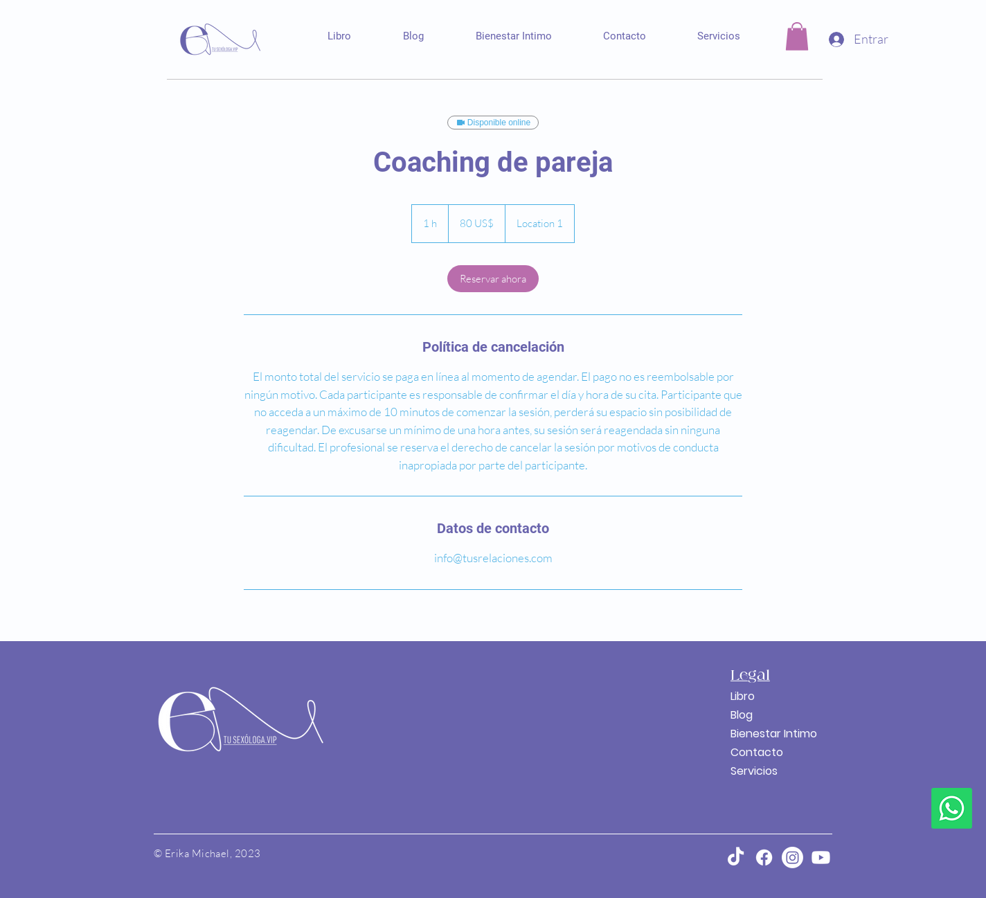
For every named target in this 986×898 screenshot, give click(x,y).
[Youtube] (821, 857)
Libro (742, 696)
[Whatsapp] (951, 808)
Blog (741, 715)
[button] (797, 36)
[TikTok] (735, 857)
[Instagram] (792, 857)
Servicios (754, 771)
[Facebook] (764, 857)
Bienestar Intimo (763, 734)
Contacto (756, 752)
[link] (493, 278)
